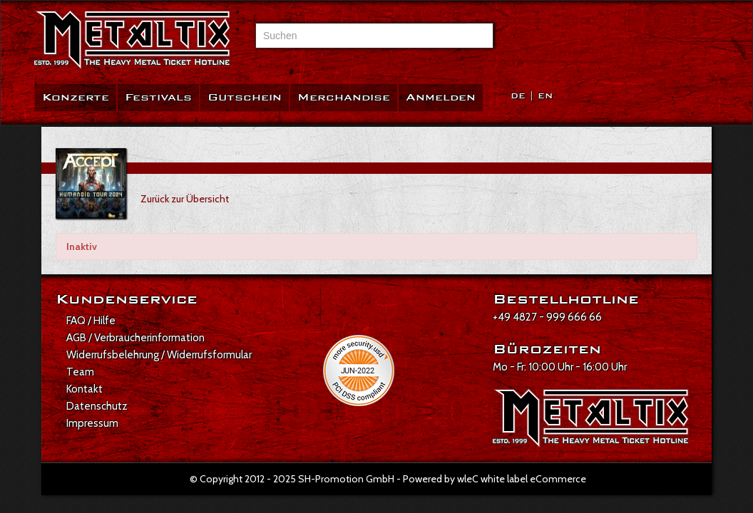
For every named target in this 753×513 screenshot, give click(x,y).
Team (80, 372)
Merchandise (343, 97)
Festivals (158, 97)
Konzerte (75, 97)
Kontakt (84, 389)
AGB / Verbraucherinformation (135, 337)
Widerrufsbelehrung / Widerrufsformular (159, 354)
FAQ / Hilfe (91, 320)
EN (545, 95)
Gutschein (245, 97)
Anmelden (441, 97)
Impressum (92, 423)
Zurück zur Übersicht (184, 198)
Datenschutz (97, 406)
